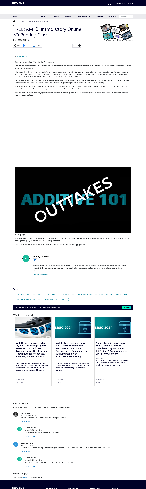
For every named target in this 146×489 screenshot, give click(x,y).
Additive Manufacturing (84, 294)
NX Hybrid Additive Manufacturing (54, 299)
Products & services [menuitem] (18, 10)
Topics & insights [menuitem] (67, 10)
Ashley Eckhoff (22, 57)
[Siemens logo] (18, 4)
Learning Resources (24, 294)
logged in (25, 477)
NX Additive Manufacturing (26, 299)
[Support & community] (124, 4)
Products (43, 16)
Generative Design (120, 294)
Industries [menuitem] (40, 10)
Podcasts (68, 16)
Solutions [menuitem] (31, 10)
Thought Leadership (84, 16)
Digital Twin (103, 294)
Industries (56, 16)
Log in (109, 4)
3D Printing (52, 294)
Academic (66, 294)
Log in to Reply (26, 422)
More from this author (40, 274)
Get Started (126, 308)
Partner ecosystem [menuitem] (53, 10)
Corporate (100, 16)
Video (39, 294)
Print (74, 45)
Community (112, 16)
